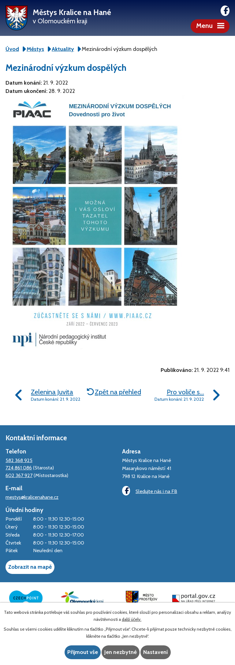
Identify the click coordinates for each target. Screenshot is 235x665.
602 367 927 (19, 475)
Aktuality (63, 49)
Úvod (12, 49)
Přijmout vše (82, 652)
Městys (35, 49)
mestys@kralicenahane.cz (32, 497)
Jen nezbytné (120, 652)
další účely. (131, 619)
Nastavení (155, 652)
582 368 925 (19, 460)
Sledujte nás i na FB (149, 490)
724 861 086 (19, 467)
